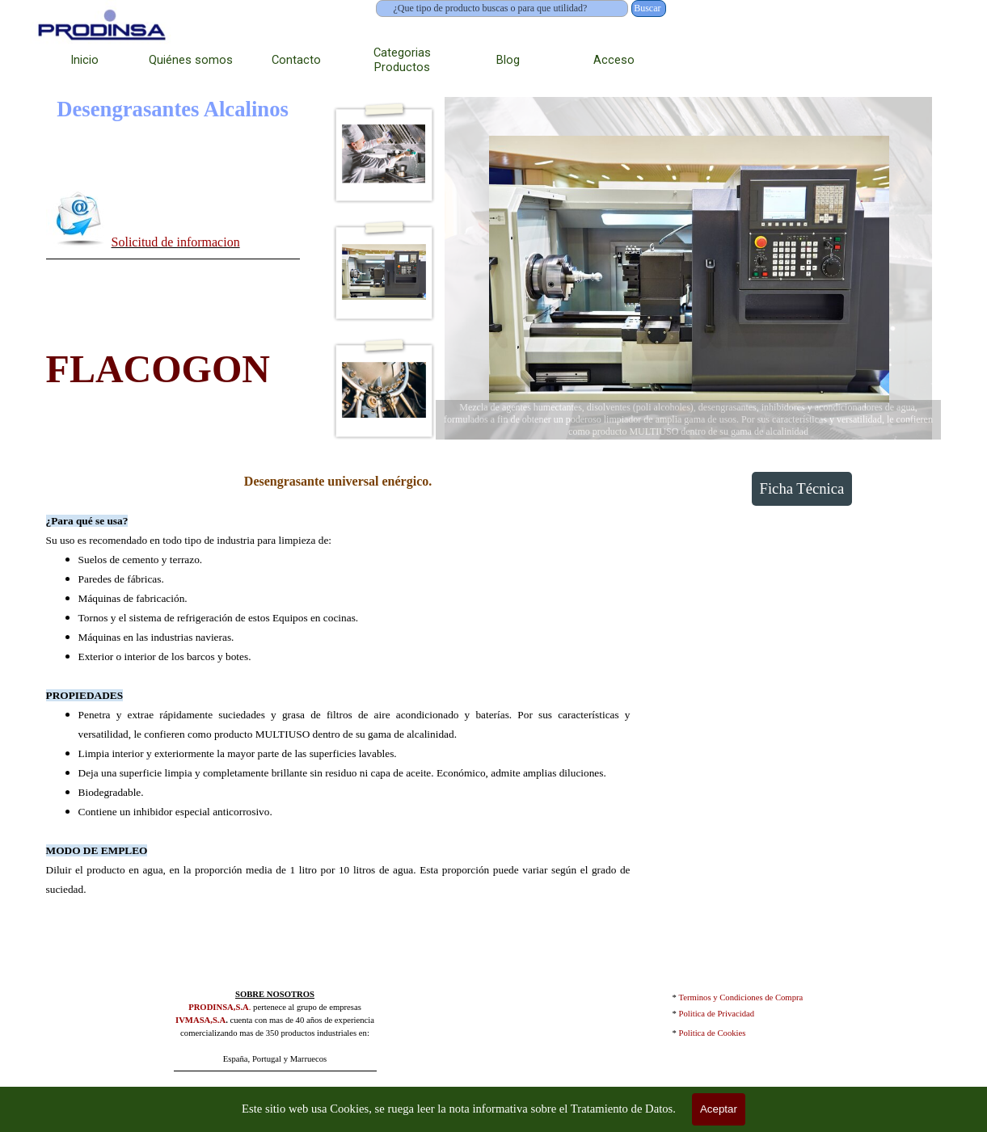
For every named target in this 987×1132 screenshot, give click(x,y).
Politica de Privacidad (717, 1013)
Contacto (296, 60)
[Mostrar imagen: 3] (384, 390)
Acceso (614, 60)
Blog (508, 60)
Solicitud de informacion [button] (176, 242)
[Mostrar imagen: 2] (384, 272)
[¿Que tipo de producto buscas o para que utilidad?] (502, 8)
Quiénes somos (191, 60)
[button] (79, 217)
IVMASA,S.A (200, 1020)
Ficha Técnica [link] (802, 488)
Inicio (84, 60)
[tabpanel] (173, 221)
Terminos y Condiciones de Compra (741, 997)
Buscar (647, 8)
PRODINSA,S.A (218, 1007)
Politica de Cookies (712, 1033)
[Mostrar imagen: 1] (384, 154)
